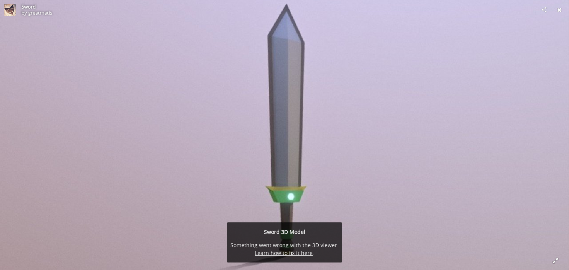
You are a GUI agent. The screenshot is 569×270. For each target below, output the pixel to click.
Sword (28, 6)
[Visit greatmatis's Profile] (10, 10)
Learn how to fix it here (284, 252)
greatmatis (40, 12)
